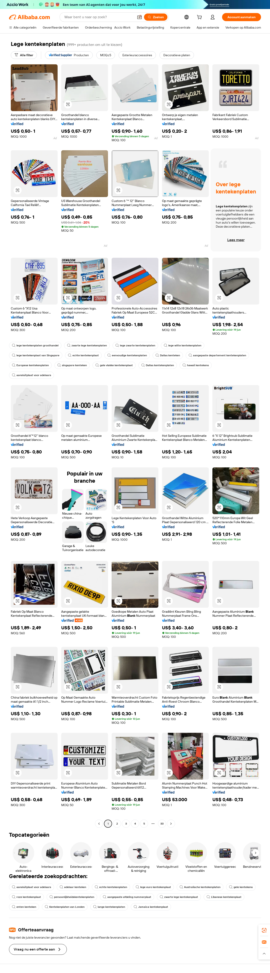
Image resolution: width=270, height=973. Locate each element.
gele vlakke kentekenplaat (114, 365)
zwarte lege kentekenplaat (179, 897)
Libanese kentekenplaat (224, 897)
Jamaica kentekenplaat (151, 907)
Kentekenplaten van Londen (65, 907)
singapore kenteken (72, 365)
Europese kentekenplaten (30, 365)
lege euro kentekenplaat (153, 887)
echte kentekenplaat (83, 355)
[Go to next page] (171, 824)
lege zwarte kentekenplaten (135, 345)
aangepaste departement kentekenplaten (217, 355)
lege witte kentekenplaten (182, 345)
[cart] (200, 18)
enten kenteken (24, 907)
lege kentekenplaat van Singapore (35, 355)
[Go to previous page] (99, 824)
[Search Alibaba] (98, 17)
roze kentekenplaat (26, 897)
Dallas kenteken (167, 355)
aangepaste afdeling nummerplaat (127, 897)
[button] (139, 17)
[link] (264, 930)
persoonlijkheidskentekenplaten (72, 897)
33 (162, 823)
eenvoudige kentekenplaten (127, 355)
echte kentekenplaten (111, 887)
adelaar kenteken (73, 887)
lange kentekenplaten (109, 907)
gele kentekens (241, 887)
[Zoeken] (155, 17)
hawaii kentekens (195, 365)
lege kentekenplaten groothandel (35, 345)
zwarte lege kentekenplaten (87, 345)
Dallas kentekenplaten (157, 365)
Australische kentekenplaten (200, 887)
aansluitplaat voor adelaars (31, 375)
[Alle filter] (24, 55)
